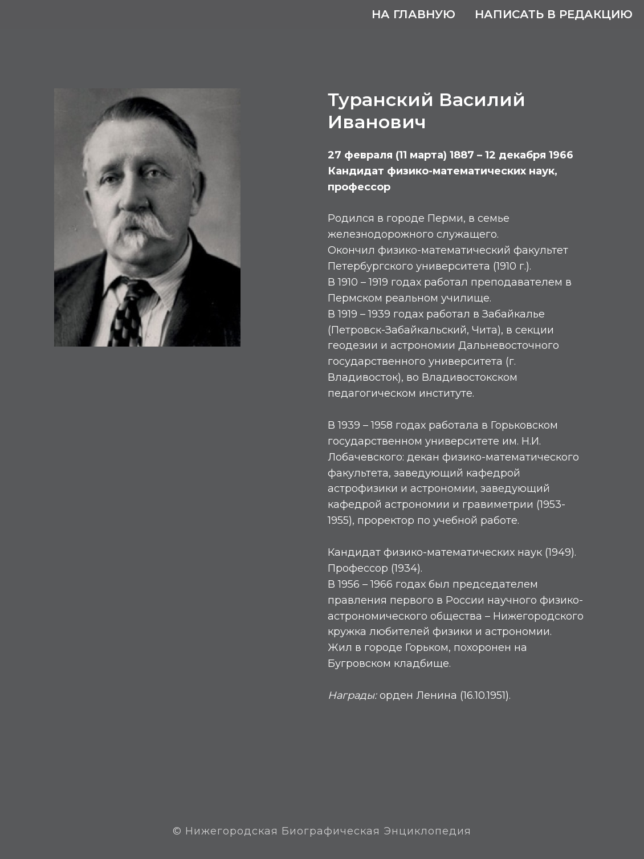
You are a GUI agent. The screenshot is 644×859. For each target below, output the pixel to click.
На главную (413, 14)
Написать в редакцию (554, 14)
